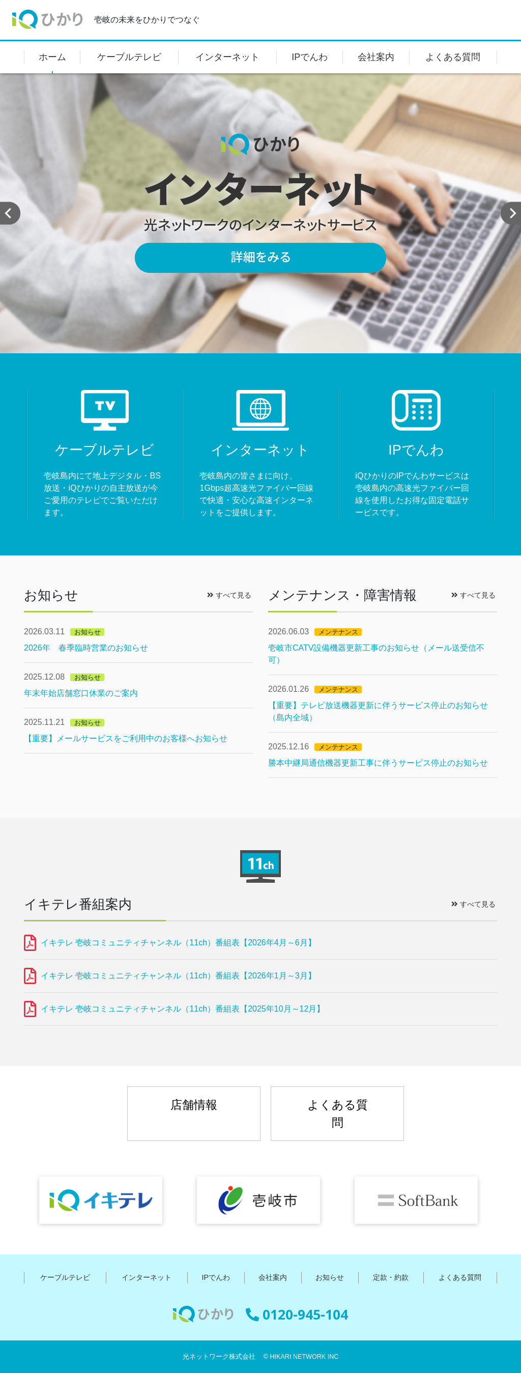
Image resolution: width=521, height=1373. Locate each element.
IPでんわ (310, 57)
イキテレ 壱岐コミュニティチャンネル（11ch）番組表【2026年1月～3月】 (178, 975)
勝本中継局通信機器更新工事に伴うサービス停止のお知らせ (378, 763)
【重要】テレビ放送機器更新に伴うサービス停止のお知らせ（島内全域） (378, 711)
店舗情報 (193, 1104)
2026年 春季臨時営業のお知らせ (86, 647)
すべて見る (229, 595)
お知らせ (329, 1277)
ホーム (52, 57)
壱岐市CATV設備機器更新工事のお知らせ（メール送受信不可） (376, 653)
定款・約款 (391, 1277)
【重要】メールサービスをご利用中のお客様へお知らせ (125, 738)
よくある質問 (452, 57)
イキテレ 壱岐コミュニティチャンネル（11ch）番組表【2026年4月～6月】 (178, 942)
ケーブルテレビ (129, 57)
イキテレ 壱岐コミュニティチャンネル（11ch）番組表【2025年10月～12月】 (183, 1008)
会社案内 (376, 57)
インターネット (227, 57)
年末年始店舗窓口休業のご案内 (81, 693)
